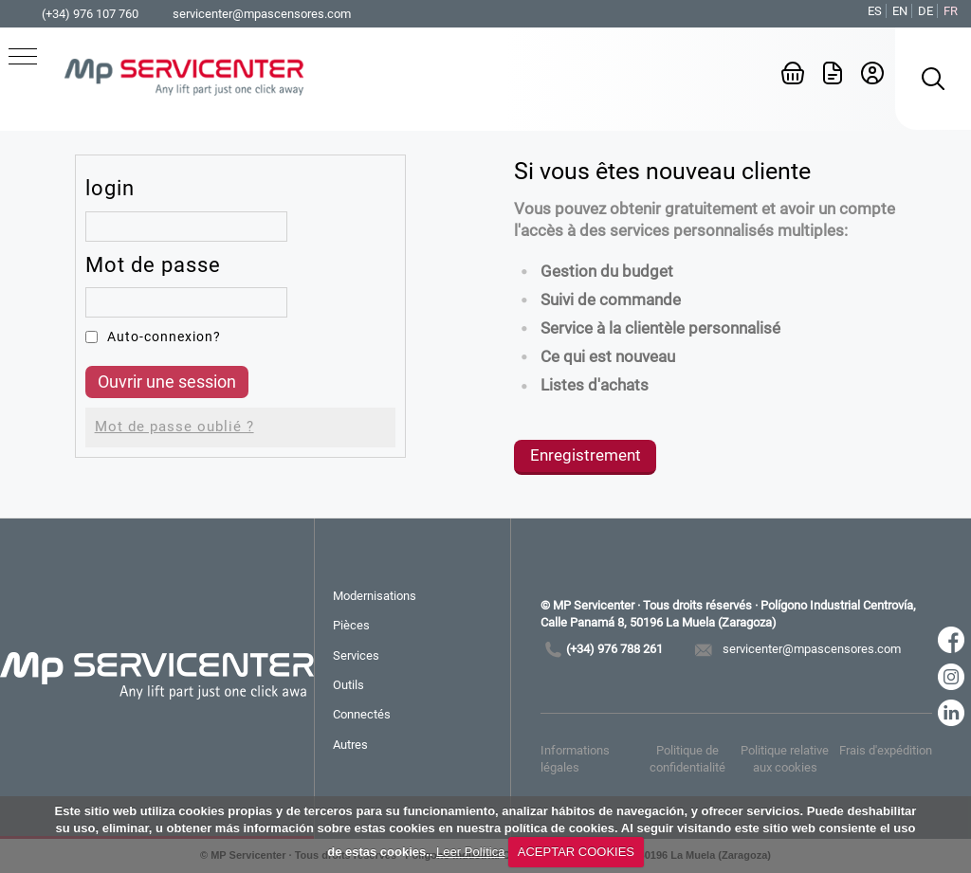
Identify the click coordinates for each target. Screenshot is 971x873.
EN (899, 11)
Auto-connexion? (164, 336)
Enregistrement (585, 455)
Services (356, 655)
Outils (348, 685)
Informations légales (575, 758)
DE (925, 11)
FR (951, 11)
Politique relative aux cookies (785, 758)
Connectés (362, 714)
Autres (350, 744)
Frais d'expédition (885, 750)
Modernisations (374, 596)
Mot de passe (153, 265)
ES (875, 11)
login (110, 188)
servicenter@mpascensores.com (262, 14)
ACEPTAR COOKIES (576, 852)
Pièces (351, 625)
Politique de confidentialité (687, 758)
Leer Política (470, 852)
